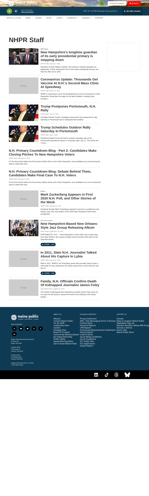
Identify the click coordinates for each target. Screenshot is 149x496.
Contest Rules (86, 328)
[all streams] (132, 15)
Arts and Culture (47, 225)
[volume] (16, 15)
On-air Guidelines (88, 343)
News (28, 23)
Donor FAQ (122, 334)
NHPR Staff (44, 68)
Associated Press (46, 293)
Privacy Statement (88, 323)
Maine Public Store (125, 337)
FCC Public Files (87, 346)
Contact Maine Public (63, 325)
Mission (57, 323)
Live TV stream (117, 5)
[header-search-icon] (101, 6)
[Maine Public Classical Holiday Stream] (123, 61)
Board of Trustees (61, 337)
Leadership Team (61, 330)
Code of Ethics (86, 339)
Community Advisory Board (66, 339)
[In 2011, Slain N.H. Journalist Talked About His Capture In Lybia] (23, 263)
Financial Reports (88, 330)
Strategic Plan (59, 334)
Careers (57, 332)
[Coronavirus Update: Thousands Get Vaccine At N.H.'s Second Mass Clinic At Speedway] (23, 90)
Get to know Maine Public (65, 348)
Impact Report (86, 350)
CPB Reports (85, 332)
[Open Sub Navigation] (22, 23)
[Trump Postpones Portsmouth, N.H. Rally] (23, 117)
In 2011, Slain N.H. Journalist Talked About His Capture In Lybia (68, 259)
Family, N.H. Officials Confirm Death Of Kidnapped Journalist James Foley (70, 288)
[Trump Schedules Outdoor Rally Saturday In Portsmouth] (23, 138)
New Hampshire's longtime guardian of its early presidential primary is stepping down (69, 60)
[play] (9, 16)
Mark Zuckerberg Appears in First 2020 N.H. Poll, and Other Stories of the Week (68, 203)
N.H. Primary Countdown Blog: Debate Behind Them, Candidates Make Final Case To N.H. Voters (50, 178)
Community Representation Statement (97, 334)
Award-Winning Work (63, 346)
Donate (120, 323)
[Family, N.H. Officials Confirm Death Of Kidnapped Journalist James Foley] (23, 292)
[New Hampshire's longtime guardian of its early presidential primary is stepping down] (23, 61)
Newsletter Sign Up (125, 328)
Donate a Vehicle (124, 332)
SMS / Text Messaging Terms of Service (98, 325)
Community (72, 23)
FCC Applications (87, 348)
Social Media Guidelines (91, 341)
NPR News (44, 54)
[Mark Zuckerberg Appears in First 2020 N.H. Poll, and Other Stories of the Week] (23, 203)
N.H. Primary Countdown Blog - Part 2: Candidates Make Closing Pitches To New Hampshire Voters (53, 157)
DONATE (136, 6)
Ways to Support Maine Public (130, 325)
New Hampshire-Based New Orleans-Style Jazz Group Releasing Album (69, 230)
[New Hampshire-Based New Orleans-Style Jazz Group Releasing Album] (23, 232)
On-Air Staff (58, 328)
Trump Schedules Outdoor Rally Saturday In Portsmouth (66, 134)
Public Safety (59, 343)
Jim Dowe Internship (62, 341)
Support (99, 23)
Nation (43, 196)
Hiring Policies (86, 337)
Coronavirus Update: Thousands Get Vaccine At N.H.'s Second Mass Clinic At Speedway (70, 87)
